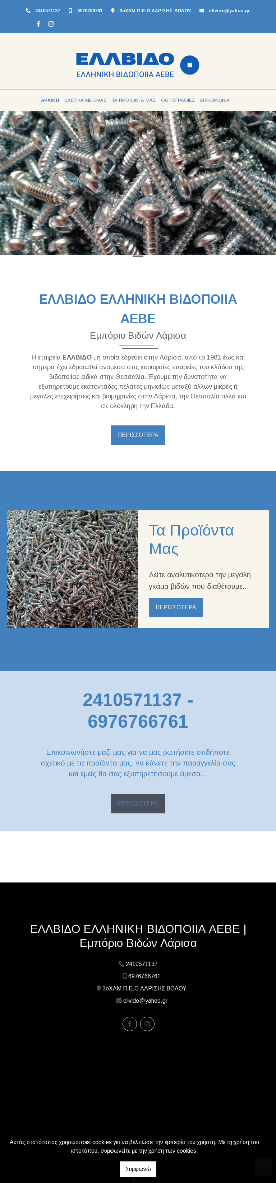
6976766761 (89, 10)
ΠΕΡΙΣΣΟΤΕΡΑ (138, 435)
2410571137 (47, 10)
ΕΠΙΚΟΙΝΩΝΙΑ (215, 100)
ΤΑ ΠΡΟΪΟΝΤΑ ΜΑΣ (134, 100)
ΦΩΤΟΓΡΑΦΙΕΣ (178, 100)
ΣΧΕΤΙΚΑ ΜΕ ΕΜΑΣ (85, 100)
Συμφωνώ (138, 1169)
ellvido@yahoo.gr (229, 10)
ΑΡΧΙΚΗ (50, 100)
